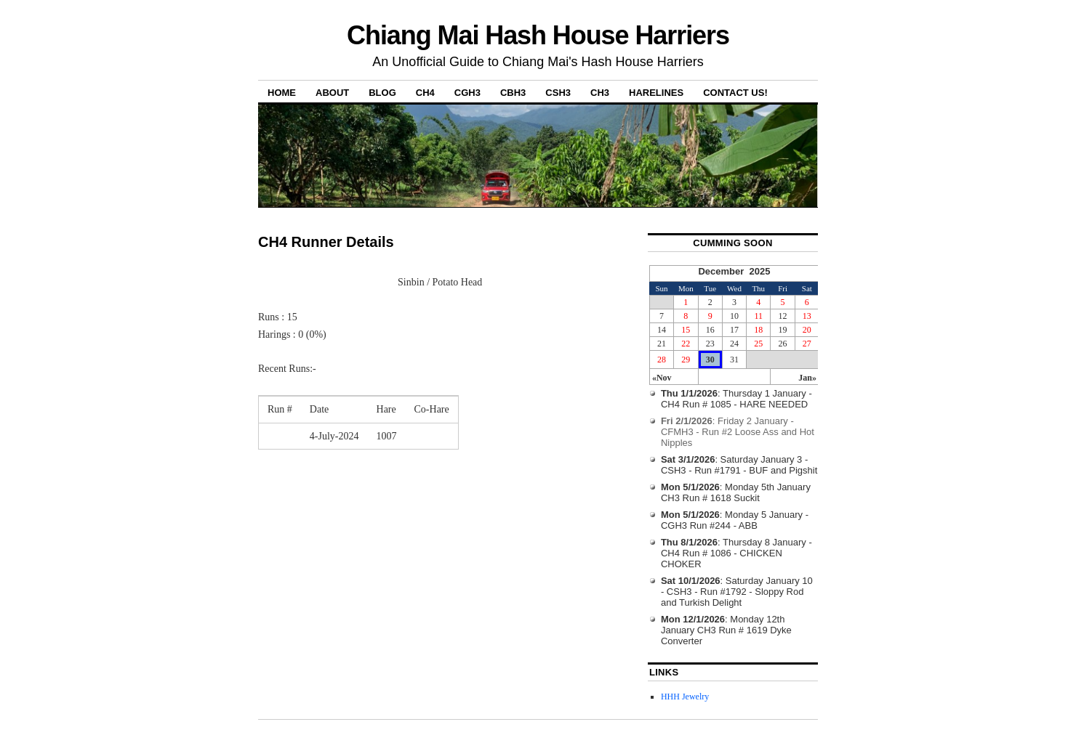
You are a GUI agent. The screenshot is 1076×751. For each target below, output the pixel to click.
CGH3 (467, 92)
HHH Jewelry (685, 696)
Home (282, 92)
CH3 (599, 92)
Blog (382, 92)
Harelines (656, 92)
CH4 (425, 92)
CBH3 (513, 92)
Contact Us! (735, 92)
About (332, 92)
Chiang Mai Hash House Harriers (538, 35)
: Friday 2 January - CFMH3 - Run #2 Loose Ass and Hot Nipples (737, 431)
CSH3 (558, 92)
